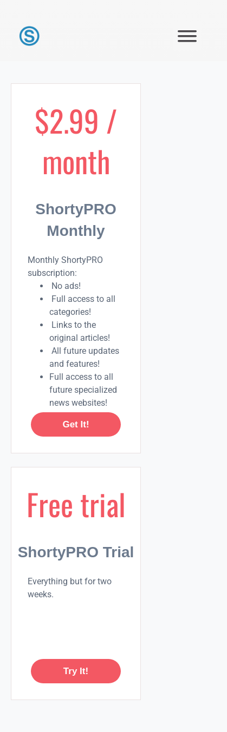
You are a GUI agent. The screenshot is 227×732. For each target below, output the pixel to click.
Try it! (75, 671)
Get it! (75, 424)
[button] (187, 36)
